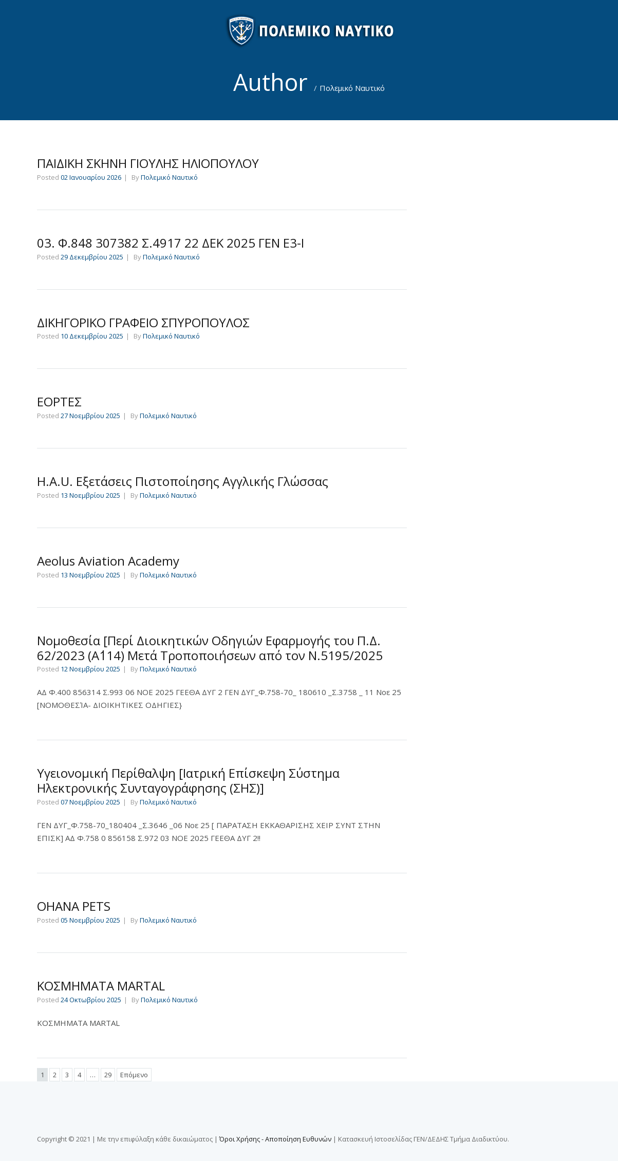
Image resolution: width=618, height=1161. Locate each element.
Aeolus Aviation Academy (108, 560)
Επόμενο (134, 1074)
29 (107, 1074)
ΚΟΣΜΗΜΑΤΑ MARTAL (101, 985)
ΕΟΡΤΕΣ (59, 401)
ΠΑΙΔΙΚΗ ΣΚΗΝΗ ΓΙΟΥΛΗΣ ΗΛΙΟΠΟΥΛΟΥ (148, 163)
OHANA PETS (73, 905)
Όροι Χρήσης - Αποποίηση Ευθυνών (275, 1139)
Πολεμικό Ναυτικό (352, 88)
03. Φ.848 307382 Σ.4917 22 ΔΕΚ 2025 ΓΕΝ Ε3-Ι (170, 242)
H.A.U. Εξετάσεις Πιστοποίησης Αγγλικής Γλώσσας (182, 481)
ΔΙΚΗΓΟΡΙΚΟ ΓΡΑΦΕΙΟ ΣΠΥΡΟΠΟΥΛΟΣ (143, 322)
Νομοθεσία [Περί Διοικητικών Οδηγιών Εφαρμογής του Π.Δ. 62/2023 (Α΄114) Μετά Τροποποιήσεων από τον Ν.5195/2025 (210, 648)
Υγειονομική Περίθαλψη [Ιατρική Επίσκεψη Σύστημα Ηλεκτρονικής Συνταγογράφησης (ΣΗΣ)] (188, 780)
